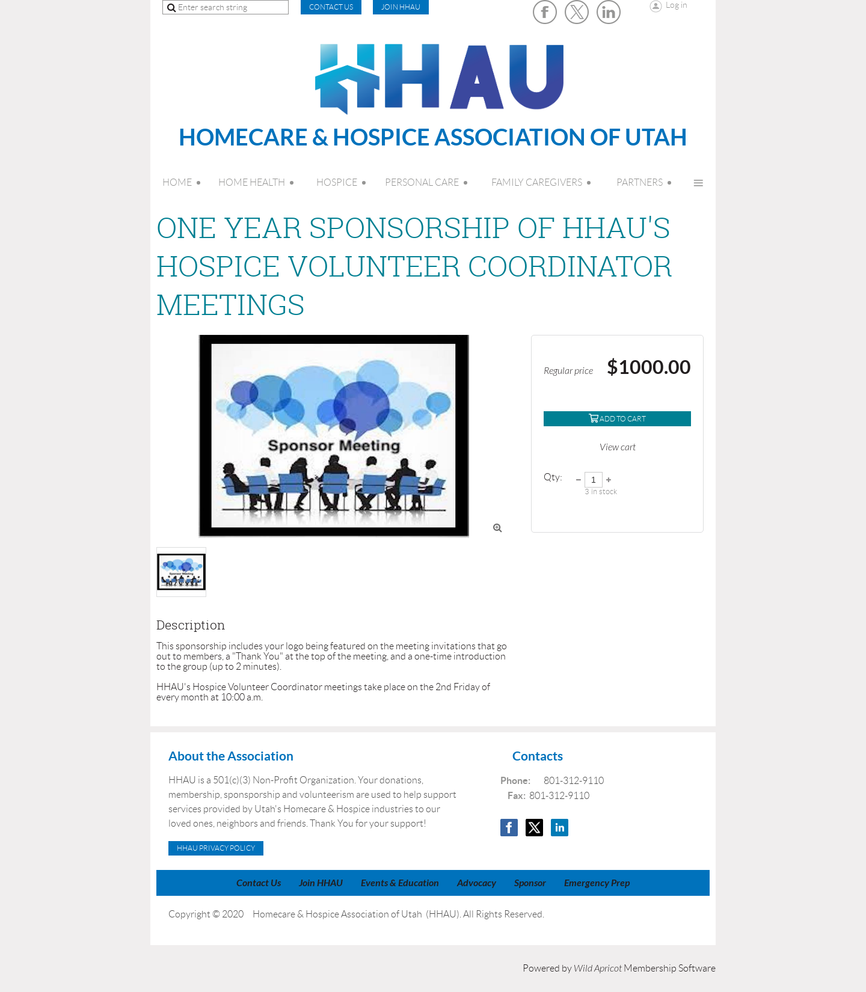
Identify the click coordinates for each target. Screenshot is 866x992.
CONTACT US (331, 7)
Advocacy (476, 883)
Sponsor (530, 883)
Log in (676, 5)
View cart (618, 447)
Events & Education (400, 883)
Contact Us (258, 883)
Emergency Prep (597, 883)
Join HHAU (400, 7)
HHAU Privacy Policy (216, 848)
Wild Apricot (598, 968)
